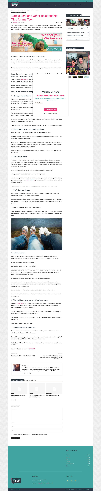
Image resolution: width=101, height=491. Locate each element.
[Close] (68, 74)
